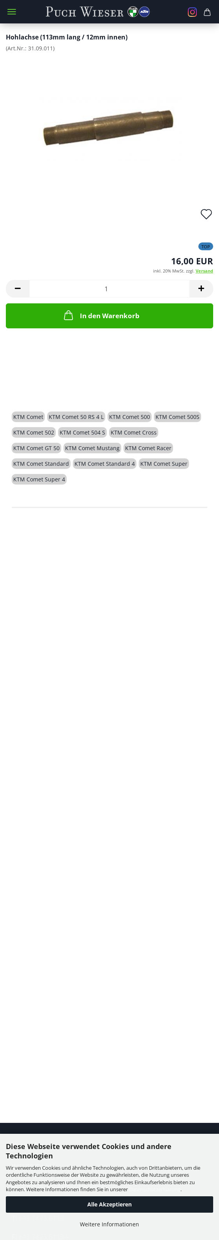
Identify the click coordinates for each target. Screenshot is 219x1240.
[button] (17, 289)
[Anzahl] (109, 289)
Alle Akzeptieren (109, 1204)
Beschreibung (41, 389)
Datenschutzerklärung (154, 1189)
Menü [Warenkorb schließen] (11, 11)
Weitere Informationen (109, 1224)
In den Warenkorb (101, 315)
